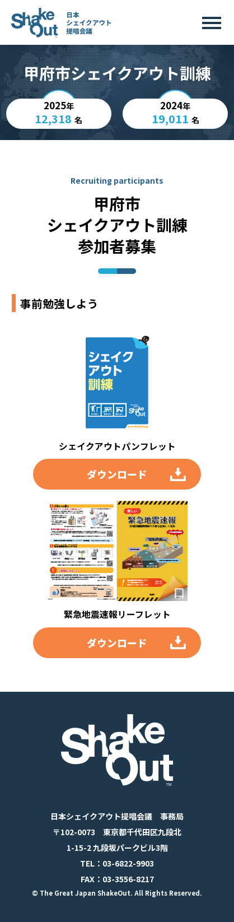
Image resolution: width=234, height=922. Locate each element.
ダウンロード (117, 474)
